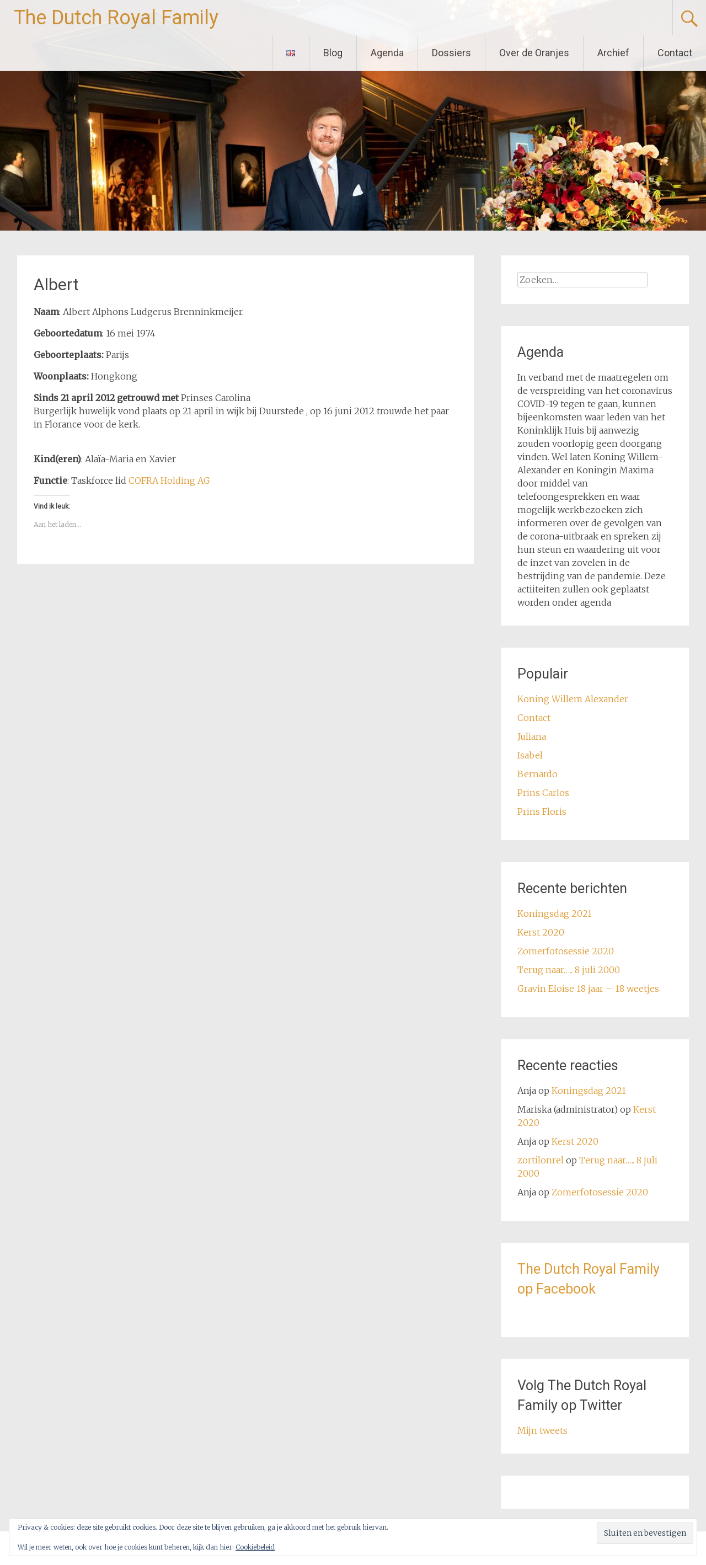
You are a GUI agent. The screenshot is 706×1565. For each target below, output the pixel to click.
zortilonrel (540, 1160)
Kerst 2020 (540, 932)
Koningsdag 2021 (554, 913)
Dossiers (451, 52)
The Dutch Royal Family (116, 17)
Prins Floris (541, 811)
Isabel (530, 755)
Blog (333, 52)
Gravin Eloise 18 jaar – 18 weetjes (588, 988)
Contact (674, 52)
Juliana (531, 736)
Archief (613, 52)
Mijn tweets (542, 1430)
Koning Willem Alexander (572, 698)
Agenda (387, 52)
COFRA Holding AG (169, 480)
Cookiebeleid (255, 1547)
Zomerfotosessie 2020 (565, 951)
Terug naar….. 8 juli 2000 (568, 969)
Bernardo (537, 773)
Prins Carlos (543, 792)
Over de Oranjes (534, 52)
